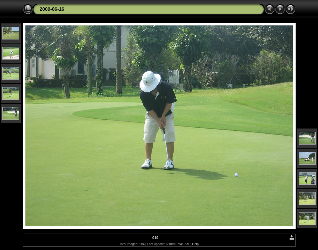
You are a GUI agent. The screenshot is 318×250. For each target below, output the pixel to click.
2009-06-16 (52, 9)
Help (195, 244)
